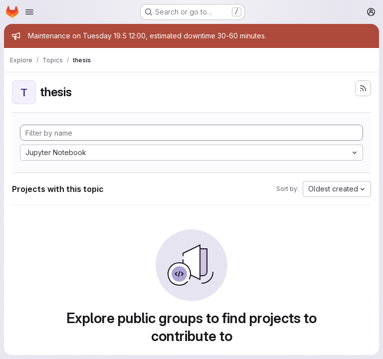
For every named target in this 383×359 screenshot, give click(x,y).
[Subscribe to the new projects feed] (363, 88)
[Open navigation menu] (29, 12)
